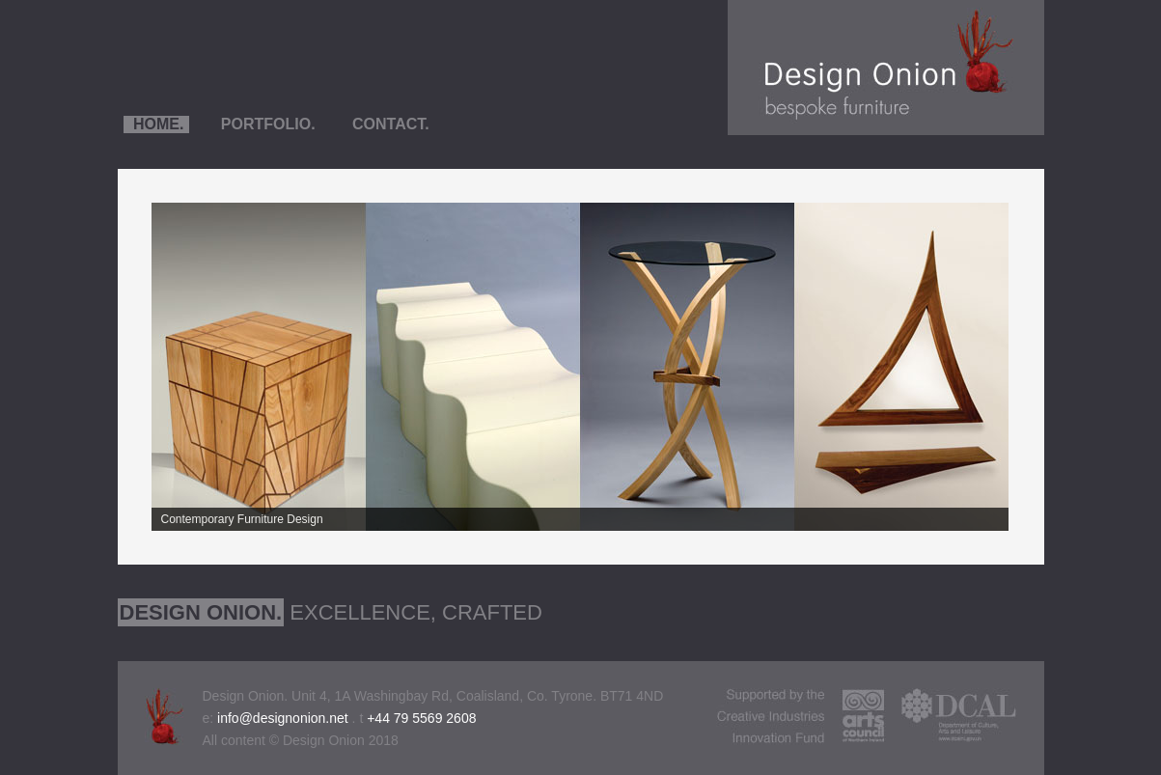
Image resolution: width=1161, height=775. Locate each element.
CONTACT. (388, 124)
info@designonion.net (282, 718)
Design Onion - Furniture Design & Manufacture (886, 67)
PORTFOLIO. (265, 124)
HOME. (156, 124)
